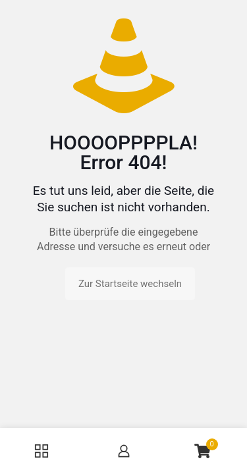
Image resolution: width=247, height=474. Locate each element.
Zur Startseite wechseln (130, 284)
